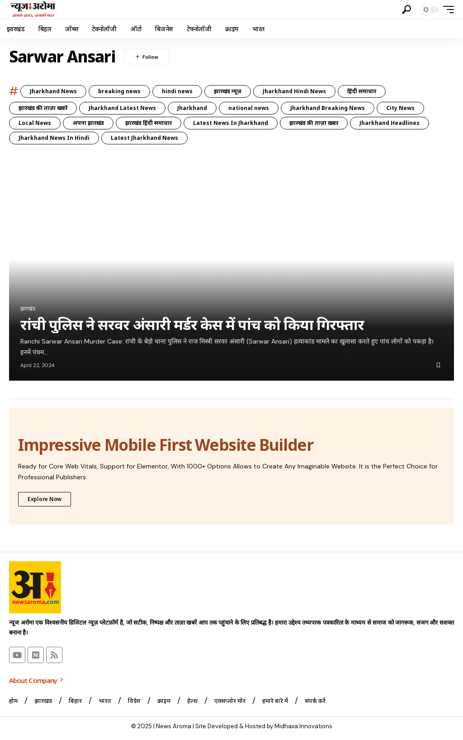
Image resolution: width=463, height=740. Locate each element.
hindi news (177, 91)
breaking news (119, 91)
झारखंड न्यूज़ (227, 91)
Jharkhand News (53, 91)
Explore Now (44, 498)
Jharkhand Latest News (122, 108)
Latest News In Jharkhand (230, 123)
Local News (35, 123)
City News (400, 108)
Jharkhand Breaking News (327, 108)
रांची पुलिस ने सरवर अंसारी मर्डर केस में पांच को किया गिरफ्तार (192, 324)
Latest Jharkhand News (144, 138)
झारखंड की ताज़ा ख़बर (313, 123)
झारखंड (27, 308)
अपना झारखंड (88, 123)
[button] (406, 9)
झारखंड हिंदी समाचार (148, 123)
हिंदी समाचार (361, 91)
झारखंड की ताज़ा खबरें (43, 108)
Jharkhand (192, 108)
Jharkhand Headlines (389, 123)
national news (248, 108)
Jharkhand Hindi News (294, 91)
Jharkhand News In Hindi (54, 138)
